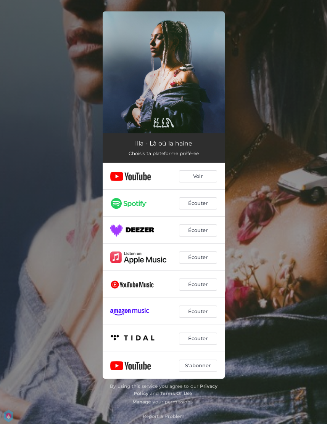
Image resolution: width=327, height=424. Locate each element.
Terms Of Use (176, 393)
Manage (141, 402)
